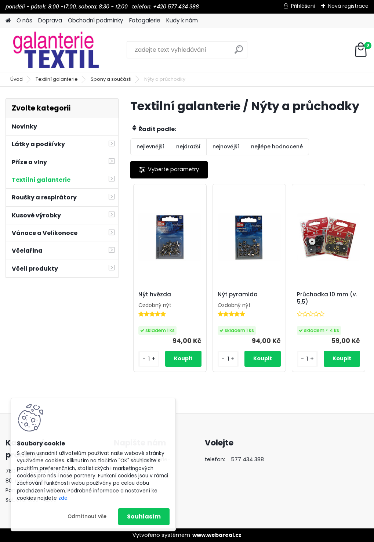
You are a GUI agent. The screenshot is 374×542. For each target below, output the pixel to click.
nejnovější (226, 146)
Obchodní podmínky (95, 20)
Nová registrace (348, 6)
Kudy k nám (182, 20)
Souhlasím (144, 516)
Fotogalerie (144, 20)
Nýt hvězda (154, 294)
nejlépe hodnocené (277, 146)
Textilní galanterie (57, 79)
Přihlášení (303, 6)
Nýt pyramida (238, 294)
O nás (24, 20)
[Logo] (56, 50)
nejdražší (188, 146)
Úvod (16, 79)
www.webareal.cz (217, 535)
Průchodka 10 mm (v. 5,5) (327, 298)
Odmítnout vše (87, 516)
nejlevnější (150, 146)
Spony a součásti (111, 79)
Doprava (50, 20)
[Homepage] (8, 21)
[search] (239, 52)
